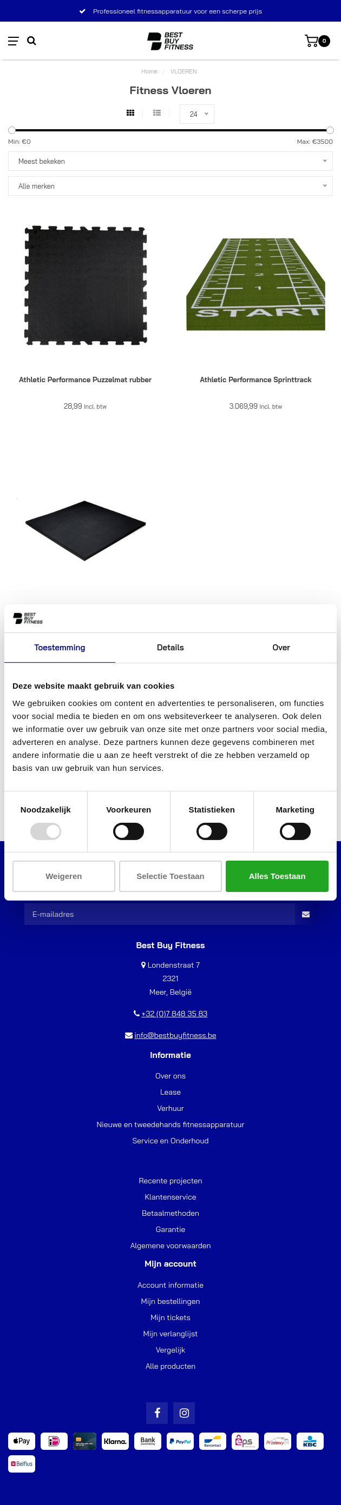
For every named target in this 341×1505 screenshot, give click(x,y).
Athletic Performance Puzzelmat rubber (85, 379)
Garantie (171, 1229)
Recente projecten (170, 1181)
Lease (170, 1092)
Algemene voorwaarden (170, 1245)
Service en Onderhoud (170, 1141)
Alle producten (171, 1366)
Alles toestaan (277, 876)
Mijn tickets (170, 1317)
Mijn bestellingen (170, 1301)
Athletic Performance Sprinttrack (255, 379)
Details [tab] (170, 647)
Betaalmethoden (170, 1213)
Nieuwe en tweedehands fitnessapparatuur (170, 1124)
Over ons (170, 1076)
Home (149, 71)
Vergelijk (170, 1350)
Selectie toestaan (170, 876)
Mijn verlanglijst (170, 1333)
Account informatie (170, 1285)
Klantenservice (170, 1197)
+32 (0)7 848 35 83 (174, 1013)
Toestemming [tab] (59, 647)
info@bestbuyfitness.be (175, 1035)
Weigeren (63, 876)
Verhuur (170, 1108)
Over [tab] (281, 647)
